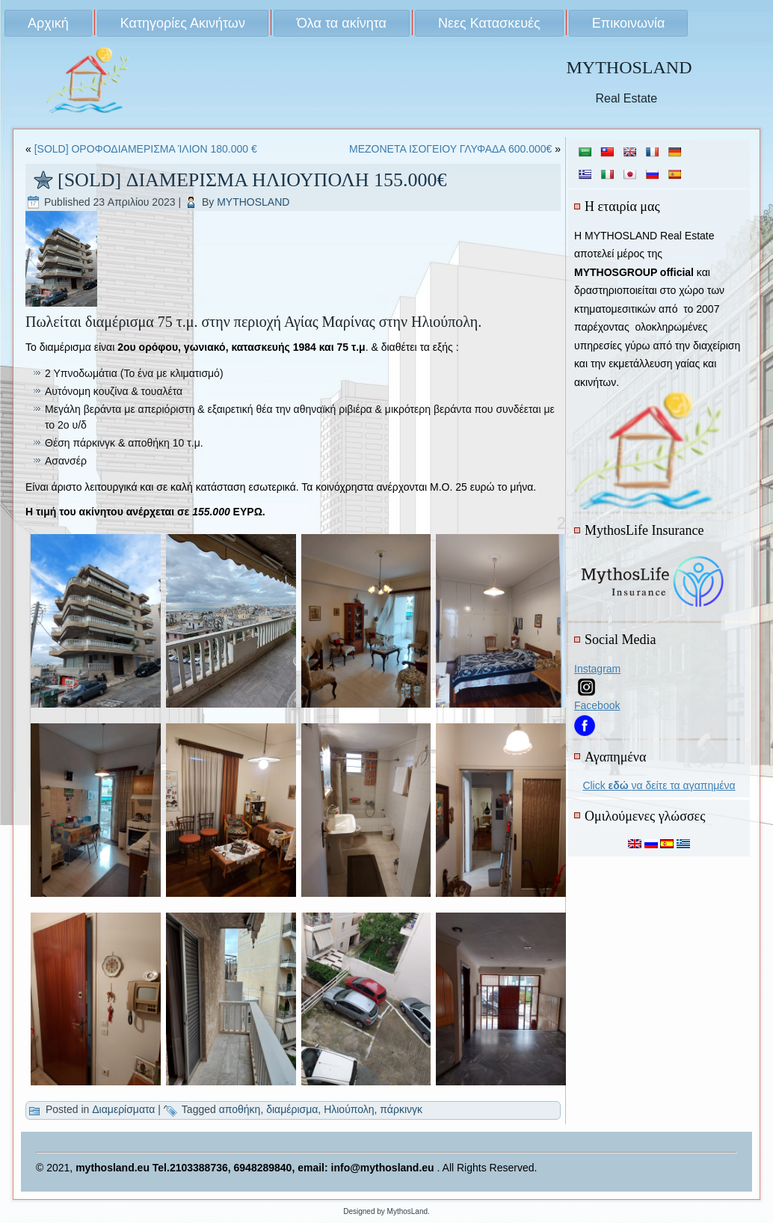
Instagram (597, 669)
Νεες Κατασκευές (489, 23)
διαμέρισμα (292, 1109)
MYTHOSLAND (629, 67)
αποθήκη (240, 1109)
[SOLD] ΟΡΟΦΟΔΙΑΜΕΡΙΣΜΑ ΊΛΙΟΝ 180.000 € (145, 149)
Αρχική (48, 23)
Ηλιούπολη (349, 1109)
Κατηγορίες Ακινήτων (182, 23)
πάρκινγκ (401, 1109)
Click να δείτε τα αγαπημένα (658, 785)
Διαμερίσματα (123, 1109)
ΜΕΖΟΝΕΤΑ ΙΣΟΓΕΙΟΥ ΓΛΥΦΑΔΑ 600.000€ (450, 149)
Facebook (597, 705)
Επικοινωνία (628, 23)
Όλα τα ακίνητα (341, 23)
